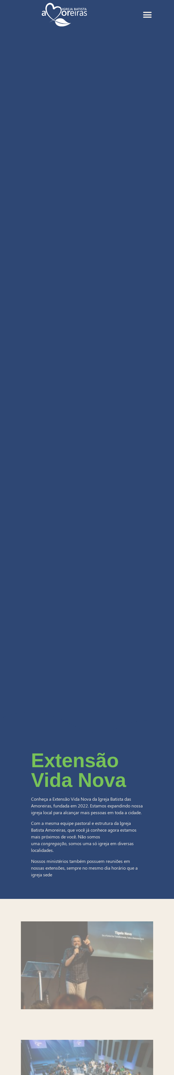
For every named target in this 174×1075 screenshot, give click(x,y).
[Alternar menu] (147, 14)
